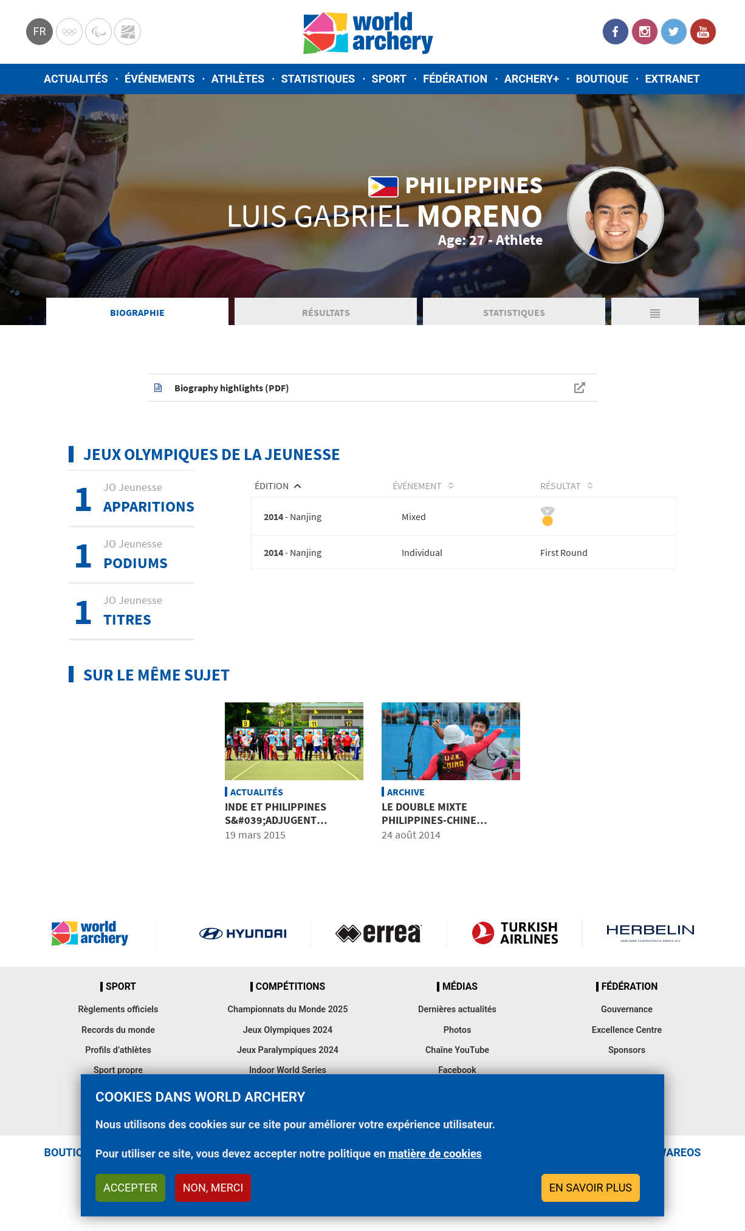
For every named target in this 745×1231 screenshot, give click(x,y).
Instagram (644, 31)
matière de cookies (435, 1153)
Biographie (137, 312)
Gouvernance (627, 1009)
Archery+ (531, 78)
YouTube (703, 31)
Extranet (672, 78)
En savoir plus (590, 1187)
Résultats (326, 312)
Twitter (674, 31)
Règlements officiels (118, 1009)
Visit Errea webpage (378, 933)
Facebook (615, 31)
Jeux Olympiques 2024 (288, 1030)
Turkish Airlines (515, 933)
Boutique (601, 78)
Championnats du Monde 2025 (287, 1009)
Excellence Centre (627, 1030)
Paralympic (98, 31)
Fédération (455, 78)
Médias (460, 986)
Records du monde (118, 1030)
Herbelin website (650, 933)
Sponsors (626, 1050)
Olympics (69, 31)
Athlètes (237, 78)
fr (39, 31)
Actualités (76, 78)
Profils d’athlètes (118, 1050)
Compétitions (290, 986)
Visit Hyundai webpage (242, 933)
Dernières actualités (457, 1009)
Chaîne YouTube (457, 1050)
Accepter (130, 1187)
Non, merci (213, 1187)
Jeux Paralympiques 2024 (287, 1050)
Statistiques (318, 78)
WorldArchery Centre (127, 31)
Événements (159, 78)
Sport (389, 78)
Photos (458, 1030)
